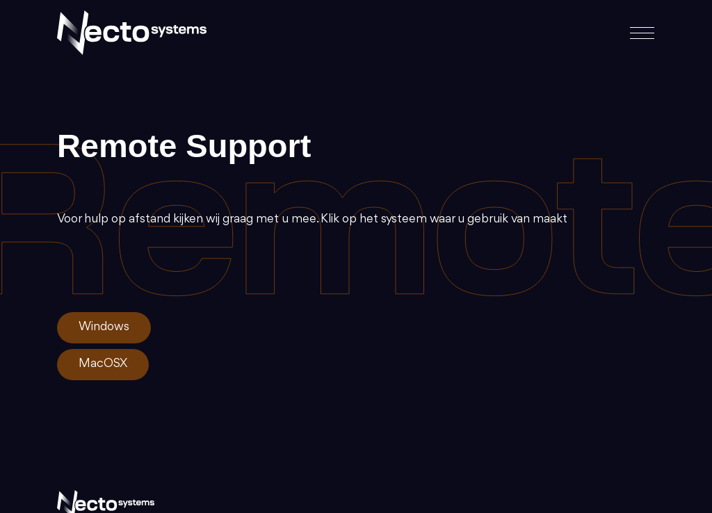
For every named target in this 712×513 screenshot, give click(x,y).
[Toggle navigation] (638, 33)
